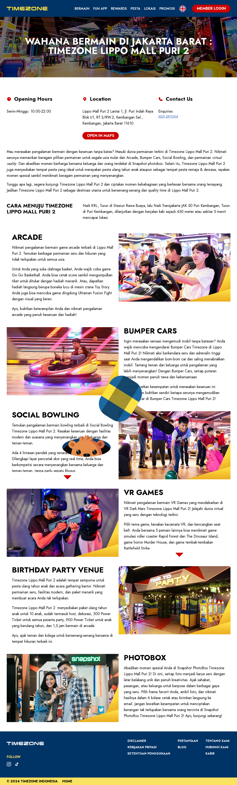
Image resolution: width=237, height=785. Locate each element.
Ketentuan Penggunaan (149, 753)
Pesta (135, 9)
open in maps (100, 135)
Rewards (119, 9)
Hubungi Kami (216, 747)
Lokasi (150, 9)
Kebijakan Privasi (142, 747)
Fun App (100, 9)
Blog (182, 747)
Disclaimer (137, 741)
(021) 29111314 (168, 116)
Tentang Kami (217, 741)
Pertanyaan (188, 741)
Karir (209, 753)
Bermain (82, 9)
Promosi (167, 9)
